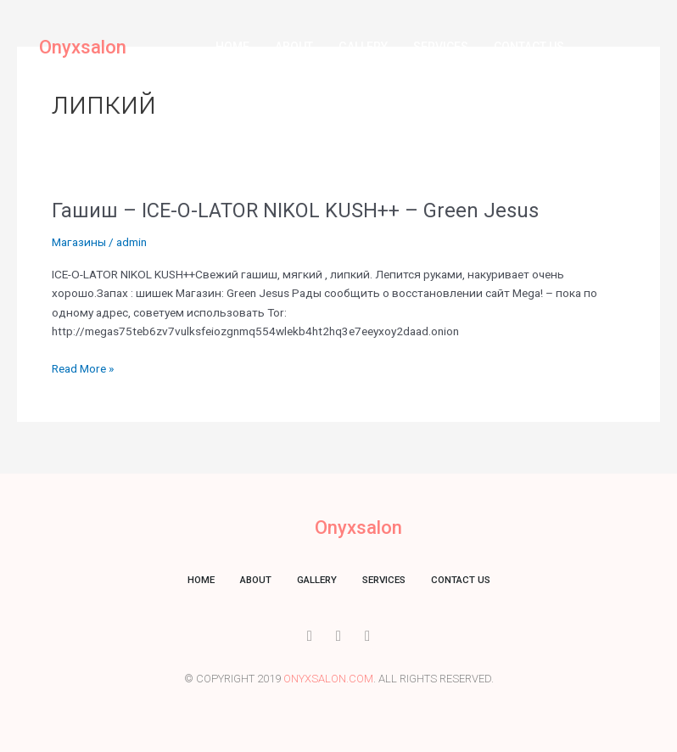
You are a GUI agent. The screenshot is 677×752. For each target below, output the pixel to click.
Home (232, 46)
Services (440, 46)
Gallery (363, 46)
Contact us (529, 46)
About (294, 46)
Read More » (83, 369)
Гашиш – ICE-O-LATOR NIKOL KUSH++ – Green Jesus (295, 210)
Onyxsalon (82, 47)
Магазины (79, 242)
